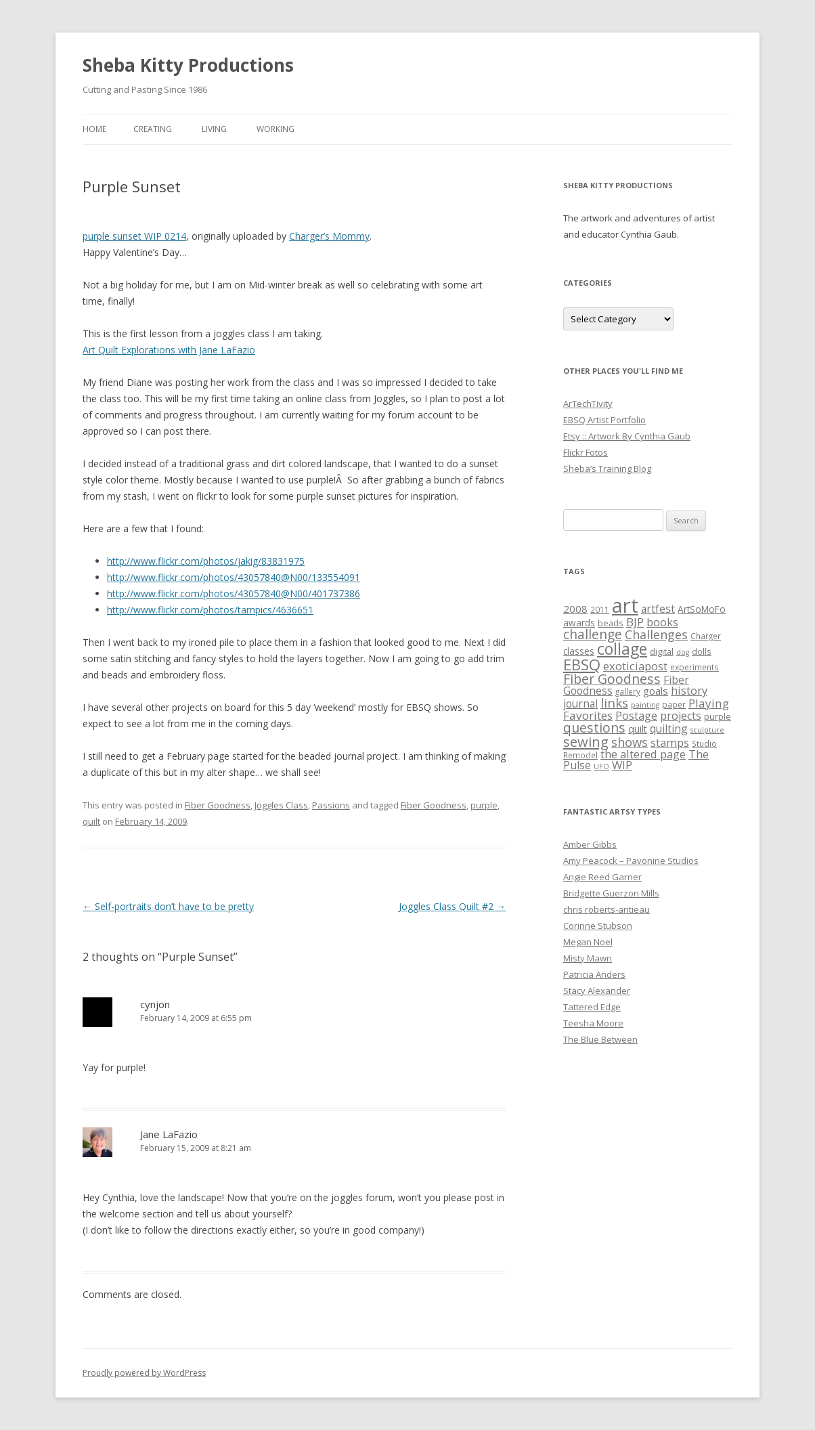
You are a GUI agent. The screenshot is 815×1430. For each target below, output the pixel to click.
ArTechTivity (588, 403)
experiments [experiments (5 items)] (694, 667)
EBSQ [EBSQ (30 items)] (581, 664)
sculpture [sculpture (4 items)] (707, 730)
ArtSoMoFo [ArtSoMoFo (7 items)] (702, 609)
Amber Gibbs (590, 844)
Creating (152, 129)
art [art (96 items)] (625, 605)
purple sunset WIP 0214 (134, 236)
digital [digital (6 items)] (662, 651)
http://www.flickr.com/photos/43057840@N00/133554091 (233, 577)
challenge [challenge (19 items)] (592, 634)
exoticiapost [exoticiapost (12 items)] (635, 666)
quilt (91, 821)
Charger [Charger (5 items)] (705, 635)
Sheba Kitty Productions (188, 65)
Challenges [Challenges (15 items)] (656, 634)
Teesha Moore (593, 1023)
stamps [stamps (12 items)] (670, 742)
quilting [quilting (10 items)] (669, 728)
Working (275, 129)
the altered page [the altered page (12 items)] (643, 754)
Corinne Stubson (597, 925)
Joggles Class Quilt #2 (452, 906)
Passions (331, 805)
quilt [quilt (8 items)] (637, 728)
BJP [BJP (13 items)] (635, 622)
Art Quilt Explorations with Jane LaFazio (169, 349)
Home (94, 129)
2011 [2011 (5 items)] (599, 609)
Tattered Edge (592, 1007)
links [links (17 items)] (614, 702)
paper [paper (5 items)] (674, 704)
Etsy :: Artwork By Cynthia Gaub (626, 436)
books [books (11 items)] (662, 622)
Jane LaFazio (169, 1134)
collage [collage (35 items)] (622, 648)
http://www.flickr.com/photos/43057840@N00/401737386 (233, 593)
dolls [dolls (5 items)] (701, 651)
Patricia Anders (594, 974)
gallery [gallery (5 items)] (627, 691)
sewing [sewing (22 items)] (586, 741)
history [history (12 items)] (689, 690)
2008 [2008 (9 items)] (575, 608)
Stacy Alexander (596, 990)
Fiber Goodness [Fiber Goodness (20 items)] (612, 679)
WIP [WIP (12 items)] (622, 765)
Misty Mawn (587, 958)
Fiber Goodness (217, 805)
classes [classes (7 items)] (578, 651)
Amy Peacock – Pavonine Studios (631, 860)
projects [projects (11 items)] (680, 715)
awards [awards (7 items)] (579, 623)
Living (214, 129)
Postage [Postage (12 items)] (636, 715)
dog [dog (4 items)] (682, 652)
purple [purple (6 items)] (717, 716)
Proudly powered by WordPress (144, 1373)
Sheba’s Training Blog (607, 468)
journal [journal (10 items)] (580, 703)
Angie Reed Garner (602, 877)
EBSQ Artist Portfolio (604, 420)
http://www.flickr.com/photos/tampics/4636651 (210, 609)
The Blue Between (600, 1039)
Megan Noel (588, 942)
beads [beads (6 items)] (610, 623)
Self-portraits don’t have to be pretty (168, 906)
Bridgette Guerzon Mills (611, 893)
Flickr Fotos (585, 452)
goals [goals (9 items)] (655, 690)
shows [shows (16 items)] (629, 741)
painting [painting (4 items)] (645, 705)
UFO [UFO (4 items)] (601, 766)
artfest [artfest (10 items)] (658, 608)
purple (484, 805)
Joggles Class (281, 805)
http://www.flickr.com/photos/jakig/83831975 (206, 561)
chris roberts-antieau (606, 909)
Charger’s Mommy (329, 236)
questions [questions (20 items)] (594, 727)
